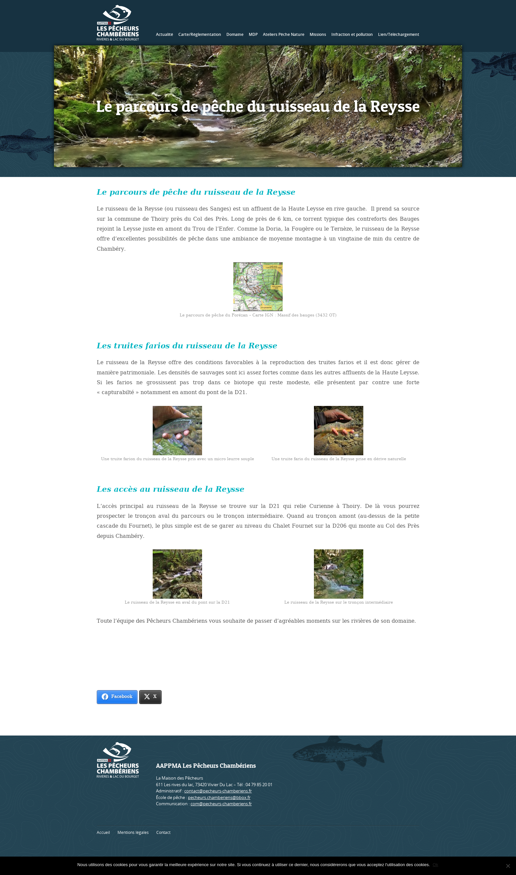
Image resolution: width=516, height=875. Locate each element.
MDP (253, 34)
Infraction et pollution (352, 34)
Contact (163, 832)
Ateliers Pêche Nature (283, 34)
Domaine (235, 34)
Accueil (103, 832)
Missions (318, 34)
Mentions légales (133, 832)
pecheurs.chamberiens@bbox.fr (219, 797)
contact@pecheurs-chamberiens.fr (218, 791)
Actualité (164, 34)
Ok (436, 864)
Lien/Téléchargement (398, 34)
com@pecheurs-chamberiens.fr (221, 804)
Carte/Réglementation (199, 34)
